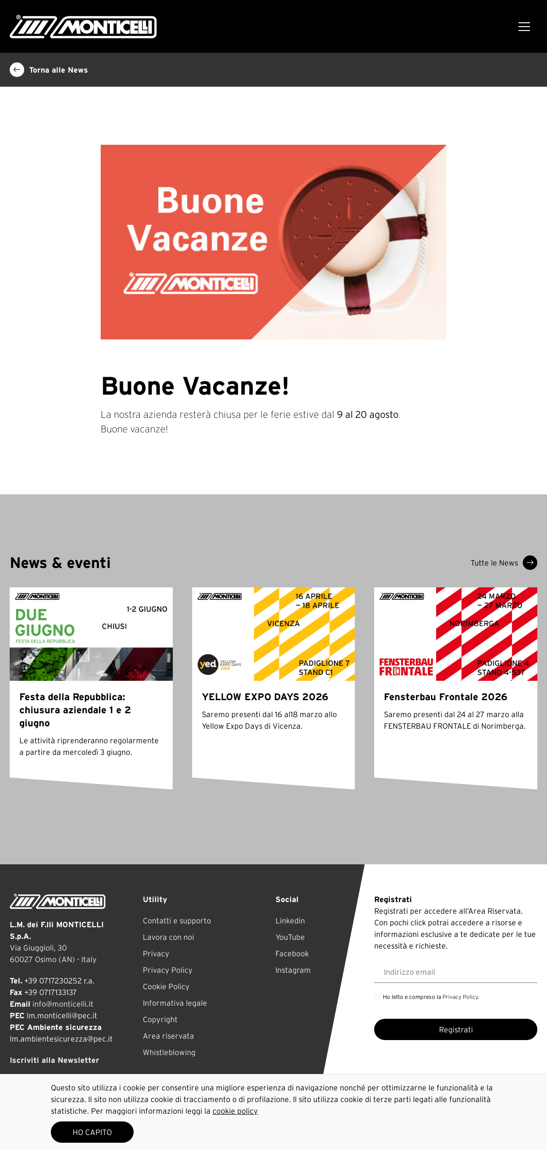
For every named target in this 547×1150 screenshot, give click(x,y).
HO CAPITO (92, 1132)
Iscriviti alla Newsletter (54, 1060)
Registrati (456, 1029)
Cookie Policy (166, 986)
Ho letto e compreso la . (431, 997)
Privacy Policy (168, 970)
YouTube (290, 937)
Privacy (156, 953)
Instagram (293, 970)
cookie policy (235, 1110)
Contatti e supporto (177, 920)
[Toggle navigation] (524, 26)
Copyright (160, 1019)
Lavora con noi (168, 937)
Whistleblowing (169, 1052)
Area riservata (168, 1035)
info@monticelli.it (62, 1003)
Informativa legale (175, 1002)
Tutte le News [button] (504, 562)
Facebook (292, 953)
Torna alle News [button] (49, 69)
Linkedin (290, 920)
